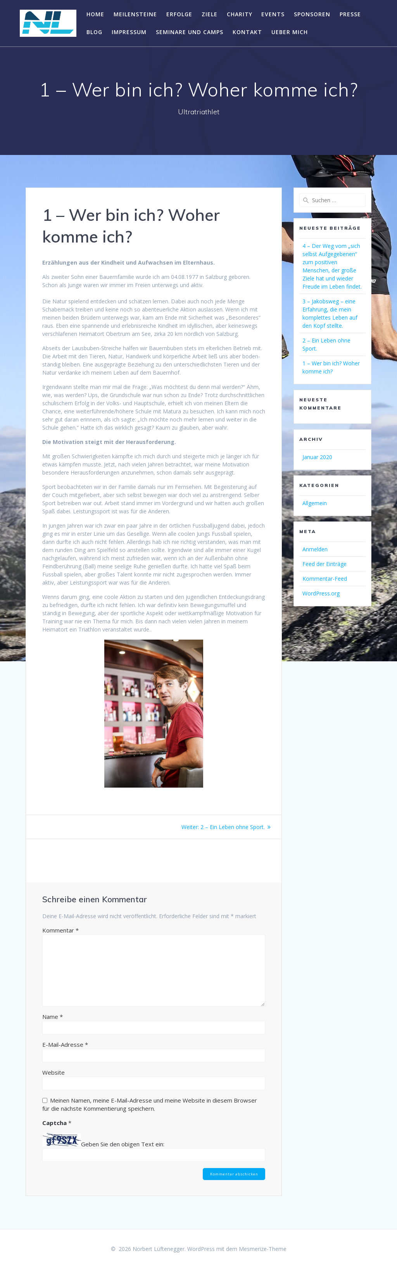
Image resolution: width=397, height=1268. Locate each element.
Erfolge (179, 14)
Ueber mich (289, 32)
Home (95, 14)
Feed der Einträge (324, 564)
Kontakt (247, 32)
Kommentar (60, 930)
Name (52, 1016)
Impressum (129, 32)
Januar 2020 (317, 457)
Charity (239, 14)
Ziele (209, 14)
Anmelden (315, 549)
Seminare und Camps (189, 32)
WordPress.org (321, 593)
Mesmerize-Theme (263, 1249)
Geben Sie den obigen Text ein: (122, 1144)
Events (273, 14)
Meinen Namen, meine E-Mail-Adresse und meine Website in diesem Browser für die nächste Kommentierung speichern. (149, 1104)
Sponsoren (312, 14)
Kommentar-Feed (324, 578)
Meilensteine (135, 14)
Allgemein (314, 503)
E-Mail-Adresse (65, 1044)
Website (53, 1072)
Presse (350, 14)
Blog (94, 32)
